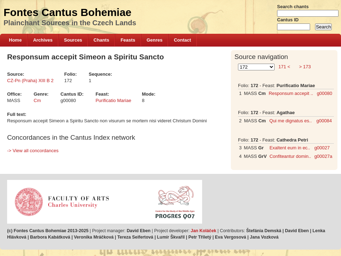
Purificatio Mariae (113, 100)
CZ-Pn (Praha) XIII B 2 (30, 80)
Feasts (127, 40)
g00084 (324, 120)
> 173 (304, 66)
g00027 (322, 147)
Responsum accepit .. (291, 93)
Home (15, 40)
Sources (73, 40)
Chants (101, 40)
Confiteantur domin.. (290, 156)
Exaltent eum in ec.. (290, 147)
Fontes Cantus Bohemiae (67, 12)
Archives (43, 40)
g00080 (324, 93)
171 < (284, 66)
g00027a (323, 156)
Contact (182, 40)
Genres (155, 40)
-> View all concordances (33, 150)
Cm (37, 100)
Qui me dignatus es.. (290, 120)
